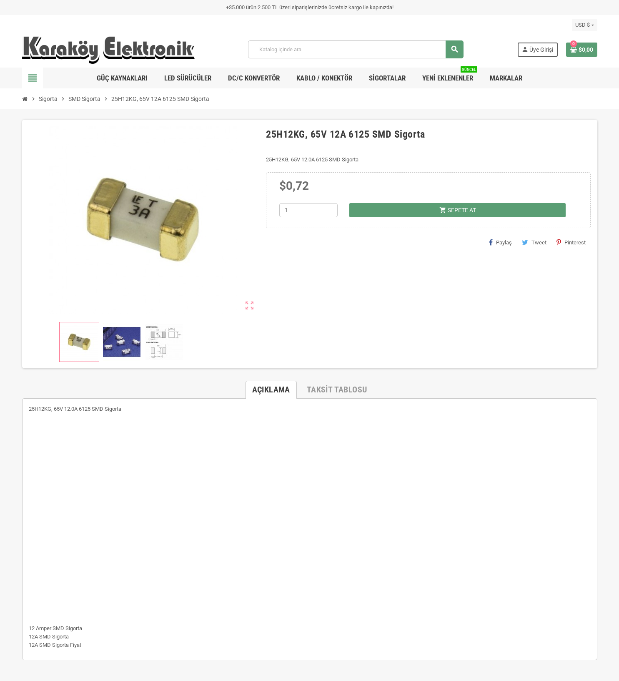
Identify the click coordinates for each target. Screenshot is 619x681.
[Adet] (308, 210)
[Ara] (355, 49)
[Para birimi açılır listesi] (584, 25)
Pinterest (571, 242)
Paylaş (500, 242)
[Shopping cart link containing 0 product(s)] (581, 50)
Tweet (534, 242)
